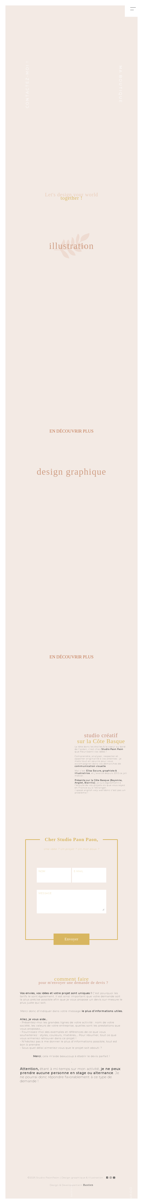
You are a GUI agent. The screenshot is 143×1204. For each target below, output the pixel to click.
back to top (71, 1190)
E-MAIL (78, 871)
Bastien (88, 1185)
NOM (42, 871)
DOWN (131, 1193)
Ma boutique (120, 84)
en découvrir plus (71, 431)
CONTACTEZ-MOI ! (27, 84)
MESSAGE (45, 893)
